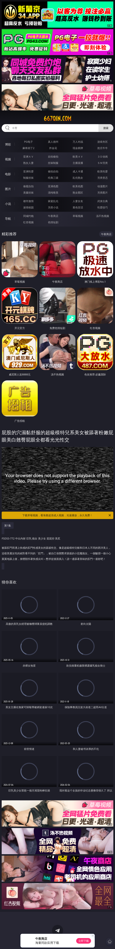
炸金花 (53, 148)
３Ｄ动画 (102, 156)
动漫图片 (102, 186)
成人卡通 (78, 171)
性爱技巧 (102, 207)
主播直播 (78, 163)
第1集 (7, 525)
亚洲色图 (53, 186)
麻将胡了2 (28, 148)
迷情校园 (28, 207)
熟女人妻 (28, 163)
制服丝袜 (28, 177)
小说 (8, 204)
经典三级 (53, 177)
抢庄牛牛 (102, 148)
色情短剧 (53, 222)
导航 (8, 219)
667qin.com (57, 118)
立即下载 (83, 941)
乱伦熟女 (78, 177)
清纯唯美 (53, 192)
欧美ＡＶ (78, 156)
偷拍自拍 (53, 171)
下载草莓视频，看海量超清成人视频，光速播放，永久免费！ (66, 515)
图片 (8, 189)
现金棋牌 (78, 148)
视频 (8, 159)
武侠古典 (102, 201)
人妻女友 (78, 201)
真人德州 (53, 141)
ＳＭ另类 (102, 163)
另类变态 (102, 177)
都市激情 (28, 201)
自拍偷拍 (53, 156)
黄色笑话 (78, 207)
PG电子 (28, 141)
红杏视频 (28, 222)
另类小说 (53, 207)
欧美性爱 (102, 171)
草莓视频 (78, 216)
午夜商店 (53, 216)
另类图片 (102, 192)
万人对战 (78, 141)
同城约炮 (28, 216)
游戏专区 (102, 141)
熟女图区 (78, 192)
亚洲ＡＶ (28, 156)
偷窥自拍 (28, 186)
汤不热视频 (102, 216)
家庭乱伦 (53, 201)
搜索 (105, 128)
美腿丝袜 (28, 192)
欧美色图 (78, 186)
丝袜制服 (53, 163)
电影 (8, 174)
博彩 (8, 144)
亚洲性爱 (28, 171)
